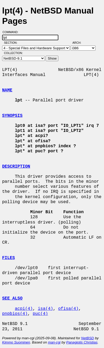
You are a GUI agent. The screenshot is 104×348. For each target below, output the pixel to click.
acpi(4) (24, 309)
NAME (7, 90)
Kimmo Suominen (16, 342)
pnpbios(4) (15, 314)
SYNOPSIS (12, 116)
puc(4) (40, 314)
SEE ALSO (12, 298)
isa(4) (45, 309)
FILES (8, 258)
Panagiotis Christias (82, 342)
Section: (12, 42)
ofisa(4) (68, 309)
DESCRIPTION (16, 166)
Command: (12, 32)
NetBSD (87, 338)
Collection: (13, 53)
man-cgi (54, 342)
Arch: (79, 42)
